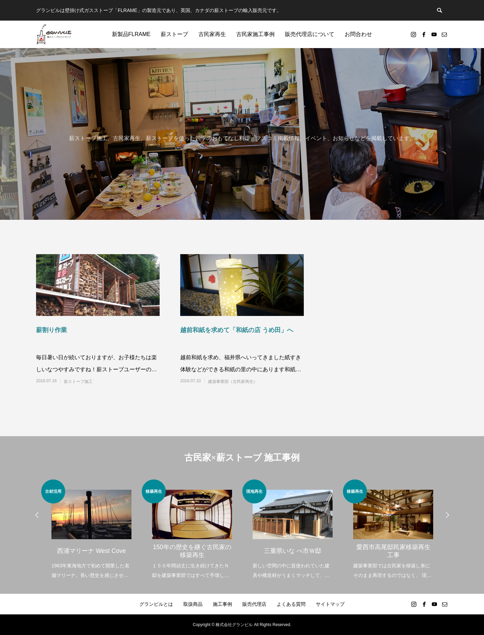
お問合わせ (358, 34)
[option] (91, 529)
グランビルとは (156, 604)
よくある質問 (291, 604)
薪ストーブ (174, 34)
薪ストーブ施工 (78, 381)
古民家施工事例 (255, 34)
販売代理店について (309, 34)
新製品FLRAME (131, 34)
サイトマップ (330, 604)
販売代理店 (254, 604)
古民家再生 (212, 34)
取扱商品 (193, 604)
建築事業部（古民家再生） (232, 381)
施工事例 (222, 604)
